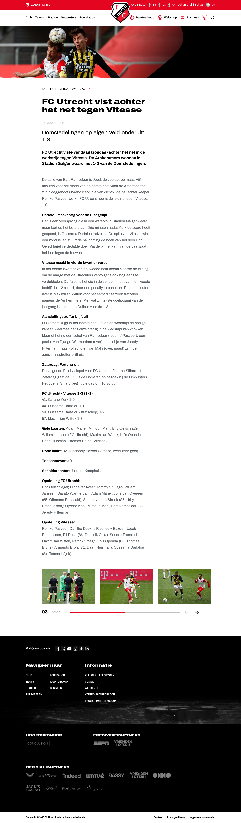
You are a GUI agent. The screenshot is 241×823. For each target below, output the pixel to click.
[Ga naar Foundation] (87, 18)
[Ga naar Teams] (39, 18)
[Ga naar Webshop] (167, 18)
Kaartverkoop (59, 681)
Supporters (34, 694)
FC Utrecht (49, 89)
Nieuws (64, 89)
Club (29, 675)
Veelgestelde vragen (99, 675)
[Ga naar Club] (29, 18)
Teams (30, 681)
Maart (84, 89)
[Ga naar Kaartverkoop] (142, 18)
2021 (74, 89)
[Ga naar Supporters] (68, 18)
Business (56, 688)
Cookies (158, 817)
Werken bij (92, 688)
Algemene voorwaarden (202, 817)
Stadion (31, 688)
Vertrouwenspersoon (100, 694)
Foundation (57, 675)
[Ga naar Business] (189, 18)
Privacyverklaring (176, 817)
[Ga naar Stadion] (52, 18)
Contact (90, 681)
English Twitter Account (101, 701)
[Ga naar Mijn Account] (204, 18)
